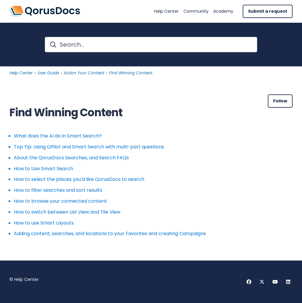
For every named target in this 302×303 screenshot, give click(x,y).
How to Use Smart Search (43, 168)
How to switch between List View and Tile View (67, 212)
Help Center (166, 11)
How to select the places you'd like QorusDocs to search (79, 179)
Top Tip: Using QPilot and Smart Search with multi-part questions (89, 146)
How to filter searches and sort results (58, 190)
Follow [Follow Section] (280, 101)
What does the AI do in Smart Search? (58, 135)
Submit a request (267, 11)
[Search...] (151, 44)
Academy (223, 11)
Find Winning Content (130, 73)
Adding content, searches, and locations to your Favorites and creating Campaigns (110, 233)
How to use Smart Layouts (44, 223)
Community (196, 11)
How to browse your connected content (60, 201)
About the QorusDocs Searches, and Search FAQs (71, 157)
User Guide (48, 73)
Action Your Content (84, 73)
